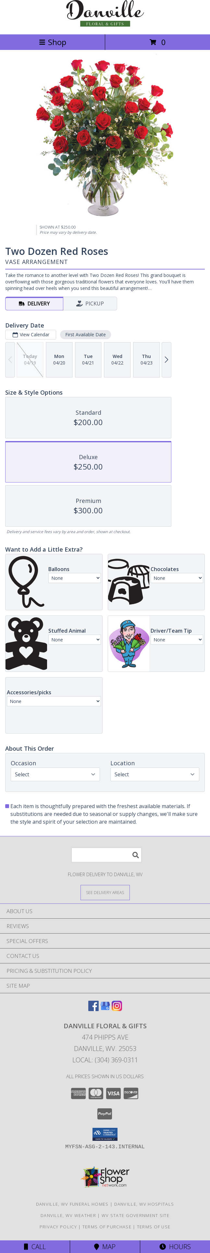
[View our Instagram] (117, 1009)
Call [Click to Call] (35, 1246)
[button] (105, 1134)
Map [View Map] (105, 1246)
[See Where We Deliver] (105, 892)
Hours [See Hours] (175, 1246)
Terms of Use (154, 1227)
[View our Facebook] (93, 1009)
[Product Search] (106, 855)
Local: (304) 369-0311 (105, 1060)
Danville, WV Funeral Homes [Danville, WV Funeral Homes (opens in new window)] (72, 1204)
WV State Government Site (135, 1215)
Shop (52, 42)
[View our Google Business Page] (105, 1009)
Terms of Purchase (106, 1227)
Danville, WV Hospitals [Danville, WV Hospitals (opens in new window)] (144, 1204)
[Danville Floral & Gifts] (105, 25)
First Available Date (85, 334)
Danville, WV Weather (68, 1215)
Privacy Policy (58, 1227)
